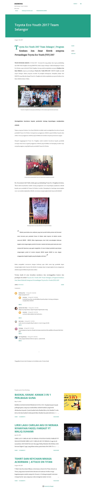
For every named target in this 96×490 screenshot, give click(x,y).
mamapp (21, 328)
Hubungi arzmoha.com (26, 10)
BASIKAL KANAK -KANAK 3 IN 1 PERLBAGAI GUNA (33, 396)
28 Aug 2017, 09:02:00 (32, 336)
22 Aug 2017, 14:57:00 (29, 321)
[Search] (75, 4)
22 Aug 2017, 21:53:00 (29, 328)
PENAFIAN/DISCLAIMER (41, 10)
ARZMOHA (18, 4)
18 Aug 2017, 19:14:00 (33, 307)
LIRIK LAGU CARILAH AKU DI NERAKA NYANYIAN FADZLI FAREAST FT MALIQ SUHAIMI (36, 428)
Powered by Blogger (48, 486)
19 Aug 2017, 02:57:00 (33, 312)
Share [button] (72, 45)
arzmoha (25, 297)
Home (15, 10)
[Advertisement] (37, 372)
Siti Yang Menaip (23, 336)
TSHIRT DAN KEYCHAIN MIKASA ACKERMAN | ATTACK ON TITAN (33, 460)
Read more (56, 416)
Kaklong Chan (22, 293)
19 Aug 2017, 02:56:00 (33, 297)
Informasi (73, 53)
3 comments (22, 450)
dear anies (21, 321)
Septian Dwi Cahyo (23, 307)
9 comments (22, 480)
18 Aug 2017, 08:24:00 (31, 293)
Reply (20, 304)
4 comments (22, 416)
